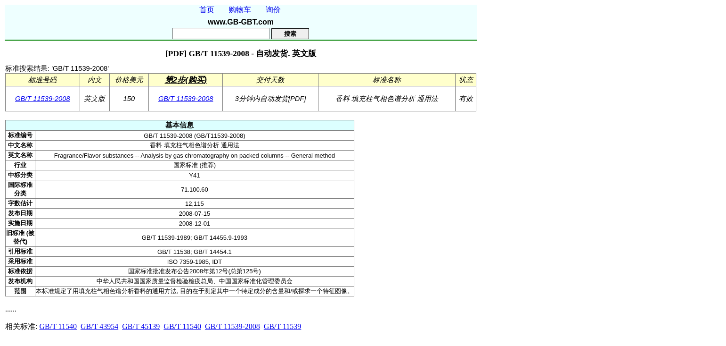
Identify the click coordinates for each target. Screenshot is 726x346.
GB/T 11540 (58, 326)
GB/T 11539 (283, 326)
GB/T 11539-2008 (42, 98)
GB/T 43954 (99, 326)
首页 (206, 10)
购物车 (239, 10)
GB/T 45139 (141, 326)
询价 (273, 10)
